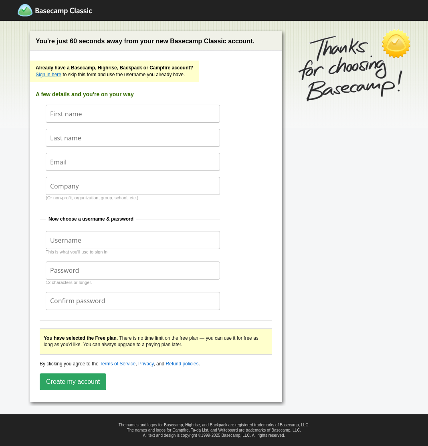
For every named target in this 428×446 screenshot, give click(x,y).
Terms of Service (117, 364)
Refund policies (182, 364)
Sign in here (48, 74)
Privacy (145, 364)
